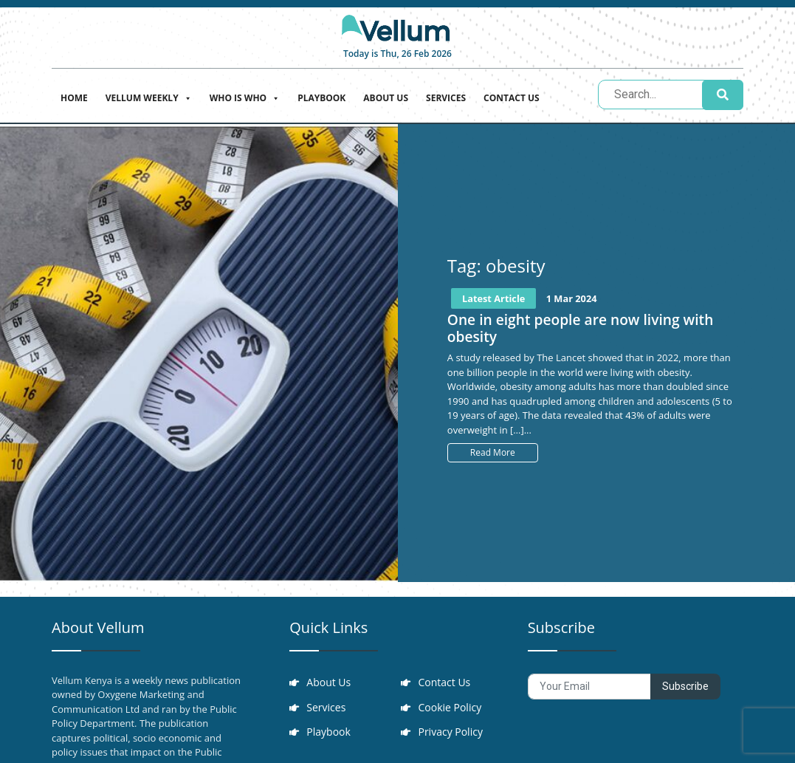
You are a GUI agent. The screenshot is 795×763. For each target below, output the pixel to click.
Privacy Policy (451, 733)
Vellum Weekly (149, 96)
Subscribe (685, 686)
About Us (385, 98)
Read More (492, 452)
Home (74, 98)
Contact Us (511, 98)
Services (446, 98)
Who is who (245, 96)
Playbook (321, 98)
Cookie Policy (450, 708)
